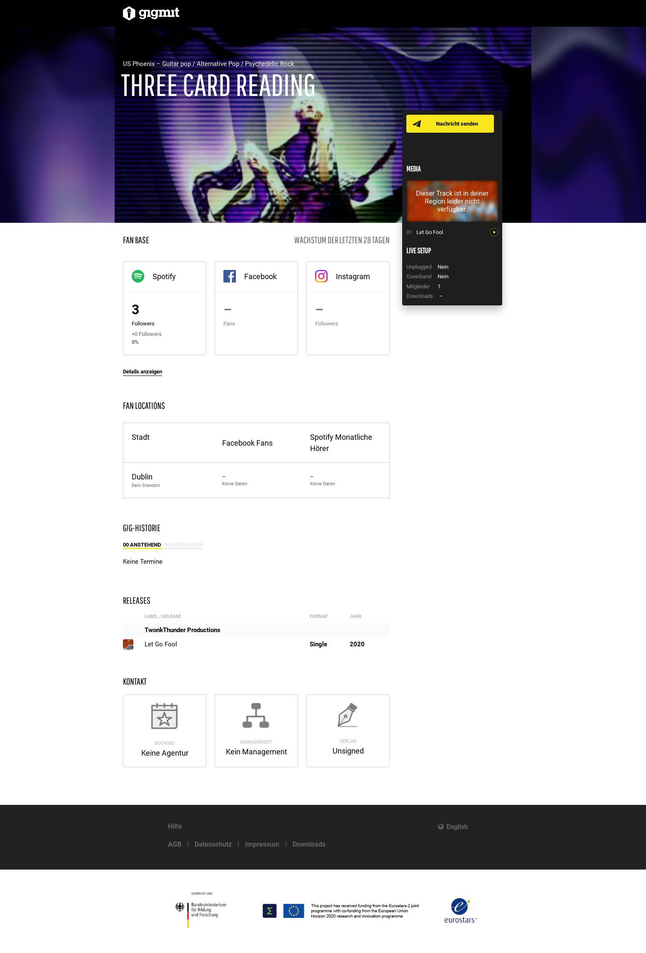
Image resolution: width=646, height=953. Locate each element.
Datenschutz (213, 844)
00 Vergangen (183, 545)
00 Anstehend (142, 545)
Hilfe (175, 826)
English (457, 827)
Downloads (309, 844)
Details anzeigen (142, 371)
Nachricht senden (457, 124)
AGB (174, 844)
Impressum (262, 844)
